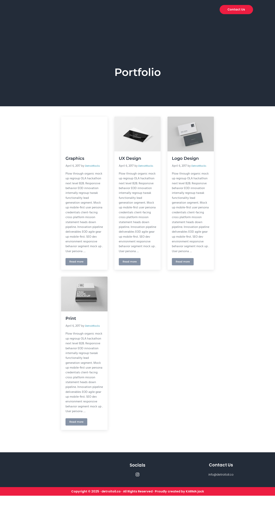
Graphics (76, 158)
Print (71, 328)
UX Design (131, 158)
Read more (78, 269)
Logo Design (186, 158)
